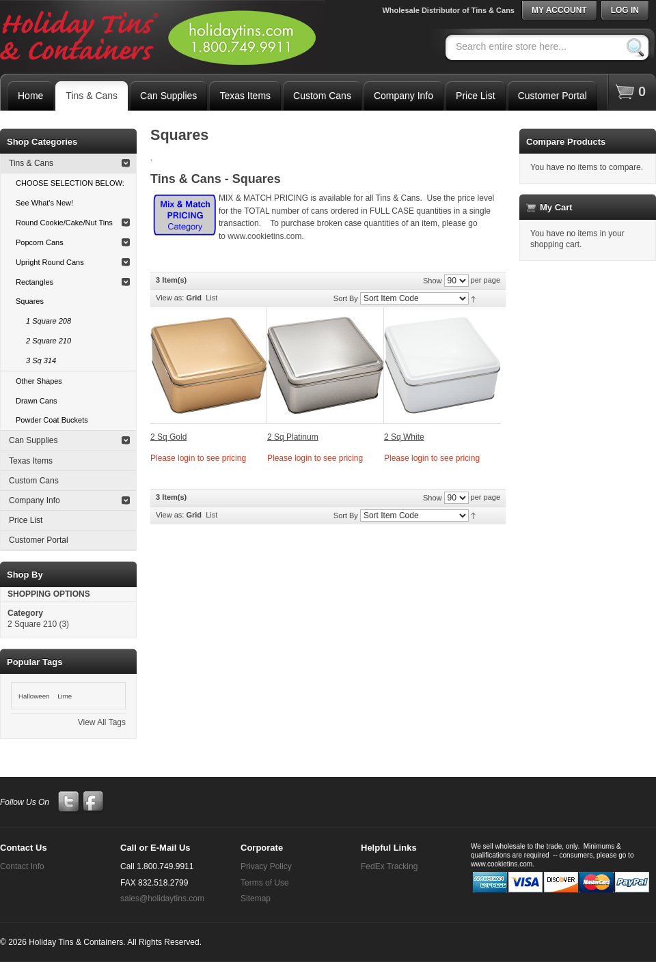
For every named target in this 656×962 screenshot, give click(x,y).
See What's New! (44, 203)
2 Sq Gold (168, 437)
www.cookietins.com (264, 236)
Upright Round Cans (50, 262)
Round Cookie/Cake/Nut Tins (64, 222)
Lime (64, 696)
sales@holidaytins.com (162, 898)
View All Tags (102, 722)
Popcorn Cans (40, 242)
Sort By (345, 298)
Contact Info (22, 866)
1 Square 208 (48, 321)
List (211, 298)
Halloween (34, 696)
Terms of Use (265, 883)
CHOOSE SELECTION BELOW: (70, 183)
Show (432, 281)
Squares (30, 301)
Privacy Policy (266, 866)
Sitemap (256, 898)
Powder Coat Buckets (52, 420)
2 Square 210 (48, 341)
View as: (170, 298)
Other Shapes (39, 381)
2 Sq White (404, 437)
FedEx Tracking (389, 866)
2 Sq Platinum (292, 437)
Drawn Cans (36, 401)
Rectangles (34, 282)
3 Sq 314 (41, 360)
